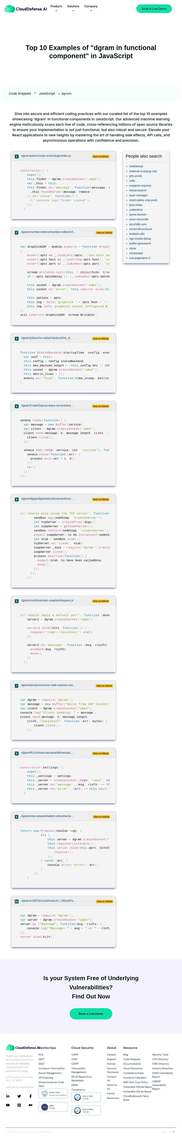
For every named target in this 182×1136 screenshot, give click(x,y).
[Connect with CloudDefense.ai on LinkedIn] (11, 1096)
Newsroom (112, 1098)
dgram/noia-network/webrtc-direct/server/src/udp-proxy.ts (47, 816)
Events (111, 1093)
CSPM (74, 1054)
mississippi (136, 253)
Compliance (78, 1089)
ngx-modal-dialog (140, 238)
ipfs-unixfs (135, 176)
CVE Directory (160, 1059)
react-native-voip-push (143, 200)
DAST (42, 1063)
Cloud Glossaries (133, 1068)
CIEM (74, 1059)
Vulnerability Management (78, 1070)
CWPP (74, 1063)
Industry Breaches (162, 1068)
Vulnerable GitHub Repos (137, 1086)
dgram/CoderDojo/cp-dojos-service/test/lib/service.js (48, 405)
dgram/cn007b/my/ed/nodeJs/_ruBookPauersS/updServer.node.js (49, 900)
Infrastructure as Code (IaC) (51, 1084)
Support (111, 1059)
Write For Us (112, 1086)
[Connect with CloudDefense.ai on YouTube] (11, 1105)
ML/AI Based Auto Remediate (81, 1078)
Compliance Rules (133, 1073)
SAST (41, 1059)
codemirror (136, 209)
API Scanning (46, 1077)
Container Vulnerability (52, 1068)
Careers (111, 1054)
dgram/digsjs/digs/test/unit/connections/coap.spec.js (48, 498)
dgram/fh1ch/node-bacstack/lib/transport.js (48, 752)
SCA (41, 1054)
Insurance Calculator (135, 1077)
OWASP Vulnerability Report (159, 1085)
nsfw (132, 180)
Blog (125, 1054)
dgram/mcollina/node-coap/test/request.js (48, 600)
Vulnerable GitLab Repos (137, 1091)
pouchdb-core (138, 224)
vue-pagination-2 (139, 258)
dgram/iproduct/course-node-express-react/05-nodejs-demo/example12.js (48, 685)
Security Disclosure (112, 1070)
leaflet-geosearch (140, 243)
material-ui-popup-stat (143, 171)
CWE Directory (160, 1063)
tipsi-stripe (135, 204)
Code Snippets (20, 93)
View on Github (100, 156)
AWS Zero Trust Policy (135, 1082)
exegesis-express (140, 185)
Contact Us (111, 1078)
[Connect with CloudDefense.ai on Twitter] (23, 1096)
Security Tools (160, 1054)
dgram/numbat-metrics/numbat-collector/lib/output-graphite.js (48, 231)
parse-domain (138, 214)
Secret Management (50, 1073)
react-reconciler (139, 219)
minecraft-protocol (140, 229)
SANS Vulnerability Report (162, 1074)
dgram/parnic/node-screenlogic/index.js (46, 155)
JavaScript (47, 93)
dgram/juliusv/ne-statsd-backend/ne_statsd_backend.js (48, 337)
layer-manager (138, 195)
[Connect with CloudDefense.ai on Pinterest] (23, 1105)
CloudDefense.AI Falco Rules (136, 1097)
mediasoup (136, 166)
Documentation (132, 1063)
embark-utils (137, 233)
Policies (111, 1063)
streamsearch (137, 190)
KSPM (74, 1085)
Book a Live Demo (91, 1013)
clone (132, 248)
